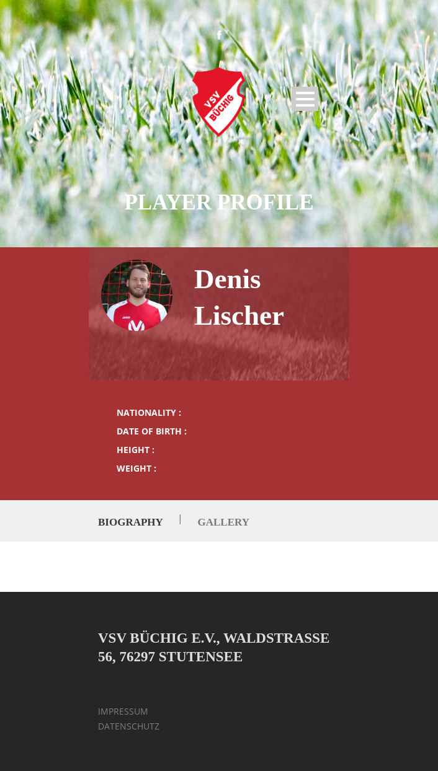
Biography (130, 522)
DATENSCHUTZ (128, 726)
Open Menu (305, 99)
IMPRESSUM (123, 711)
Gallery (223, 522)
